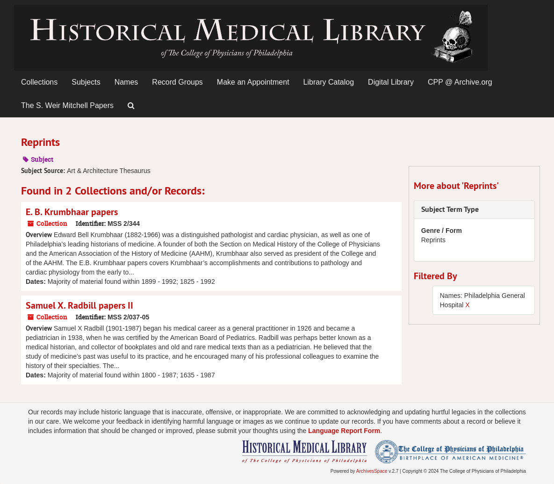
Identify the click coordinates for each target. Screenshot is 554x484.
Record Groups (177, 82)
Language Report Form (344, 430)
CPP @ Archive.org (460, 82)
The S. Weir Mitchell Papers (67, 105)
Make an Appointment (253, 82)
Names (126, 82)
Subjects (86, 82)
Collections (39, 82)
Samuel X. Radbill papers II (79, 305)
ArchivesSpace (372, 471)
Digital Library (391, 82)
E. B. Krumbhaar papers (72, 212)
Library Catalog (328, 82)
